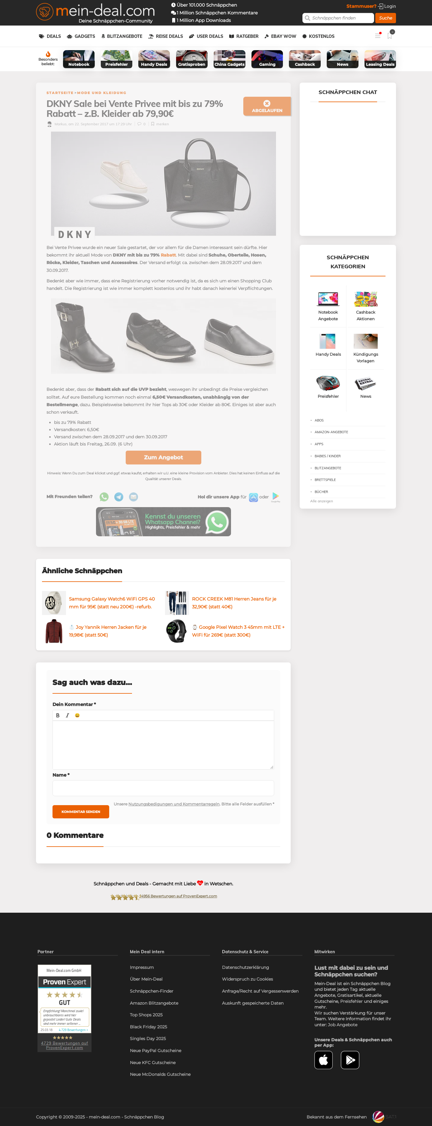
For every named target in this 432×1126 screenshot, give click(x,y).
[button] (57, 715)
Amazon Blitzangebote (154, 1003)
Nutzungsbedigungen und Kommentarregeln (174, 804)
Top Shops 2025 (146, 1015)
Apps (319, 444)
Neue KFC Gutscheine (153, 1062)
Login (387, 6)
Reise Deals (169, 36)
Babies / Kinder (328, 456)
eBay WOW (283, 36)
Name (61, 775)
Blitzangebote (124, 36)
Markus (56, 124)
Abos (319, 420)
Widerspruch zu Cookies (247, 979)
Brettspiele (325, 480)
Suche (385, 18)
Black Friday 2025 (148, 1027)
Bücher (321, 492)
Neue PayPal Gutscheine (155, 1050)
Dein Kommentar (74, 704)
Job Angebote (342, 1024)
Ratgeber (247, 36)
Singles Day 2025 (148, 1038)
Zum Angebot (163, 457)
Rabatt (168, 255)
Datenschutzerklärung (245, 967)
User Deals (210, 36)
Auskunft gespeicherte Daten (253, 1003)
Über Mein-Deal (146, 979)
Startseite (60, 93)
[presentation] (58, 715)
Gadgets (85, 36)
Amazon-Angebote (331, 432)
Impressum (142, 967)
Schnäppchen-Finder (151, 991)
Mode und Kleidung (101, 93)
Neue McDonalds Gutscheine (160, 1074)
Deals (54, 36)
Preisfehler (351, 1001)
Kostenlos (321, 36)
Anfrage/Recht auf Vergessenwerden (260, 991)
